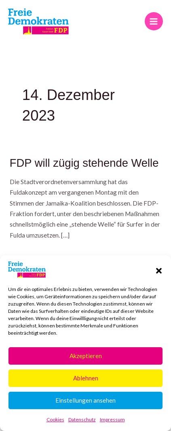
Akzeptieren (86, 355)
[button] (159, 269)
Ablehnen (85, 378)
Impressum (112, 419)
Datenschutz (82, 419)
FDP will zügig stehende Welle (84, 163)
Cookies (55, 419)
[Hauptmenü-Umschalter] (154, 21)
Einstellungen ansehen (85, 400)
